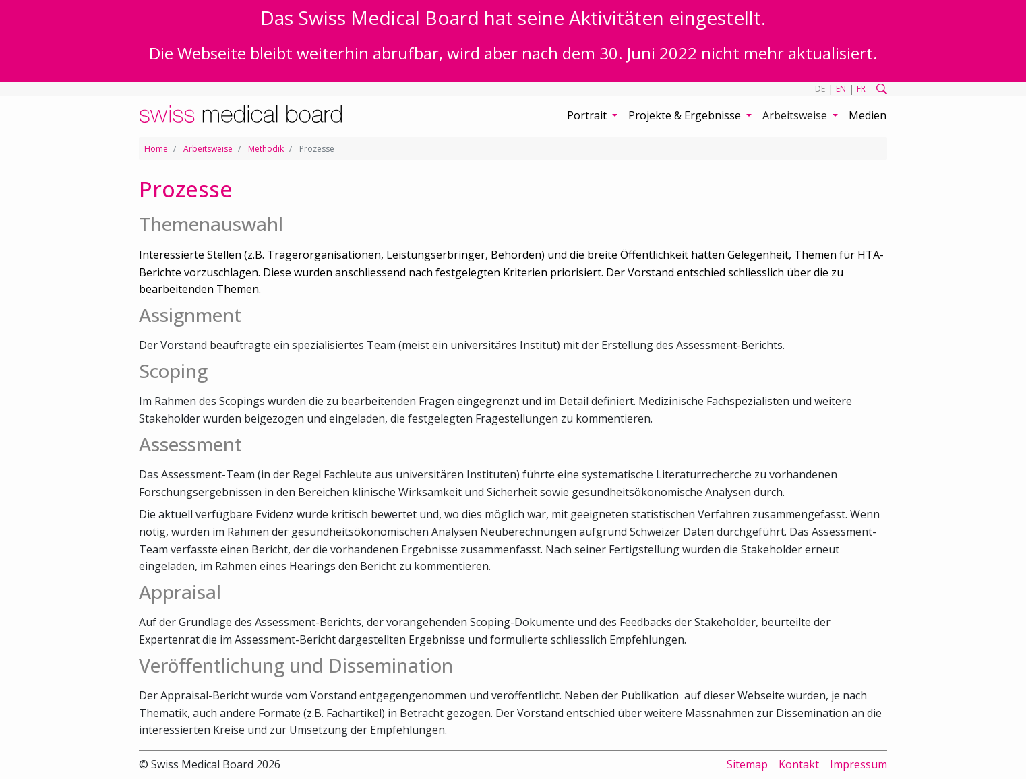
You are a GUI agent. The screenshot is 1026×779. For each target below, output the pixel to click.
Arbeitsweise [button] (796, 115)
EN (841, 88)
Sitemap (747, 764)
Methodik (266, 148)
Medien (867, 115)
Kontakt (799, 764)
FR (861, 88)
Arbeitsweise (208, 148)
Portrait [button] (588, 115)
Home (156, 148)
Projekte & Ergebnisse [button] (686, 115)
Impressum (858, 764)
